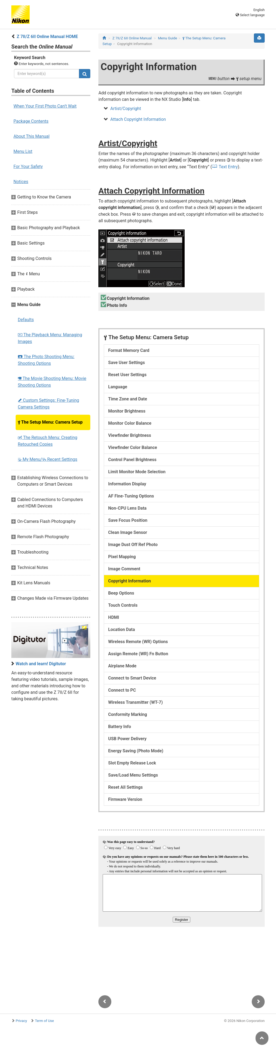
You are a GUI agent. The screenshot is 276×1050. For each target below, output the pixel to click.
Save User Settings (126, 362)
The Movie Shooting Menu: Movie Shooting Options (52, 382)
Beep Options (121, 593)
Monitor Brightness (126, 411)
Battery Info (119, 726)
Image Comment (124, 568)
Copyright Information (129, 581)
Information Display (127, 483)
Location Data (121, 629)
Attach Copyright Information (138, 119)
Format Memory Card (128, 350)
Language (117, 386)
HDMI (113, 617)
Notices (20, 181)
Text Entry (228, 166)
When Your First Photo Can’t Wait (45, 106)
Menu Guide (167, 38)
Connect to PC (122, 690)
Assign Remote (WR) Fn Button (138, 653)
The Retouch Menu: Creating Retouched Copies (47, 441)
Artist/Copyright (125, 108)
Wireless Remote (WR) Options (138, 641)
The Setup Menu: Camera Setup (50, 422)
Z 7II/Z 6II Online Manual (132, 38)
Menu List (22, 151)
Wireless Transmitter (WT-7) (135, 702)
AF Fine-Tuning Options (131, 496)
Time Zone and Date (127, 399)
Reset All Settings (125, 787)
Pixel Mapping (122, 556)
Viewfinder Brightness (129, 435)
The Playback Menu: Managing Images (50, 338)
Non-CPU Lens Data (127, 508)
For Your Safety (28, 166)
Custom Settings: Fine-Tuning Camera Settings (48, 404)
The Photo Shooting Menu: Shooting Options (46, 360)
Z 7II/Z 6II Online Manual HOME (47, 36)
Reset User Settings (127, 374)
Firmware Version (125, 799)
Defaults (26, 319)
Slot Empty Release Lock (132, 763)
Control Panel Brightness (132, 459)
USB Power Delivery (127, 738)
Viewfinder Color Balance (132, 447)
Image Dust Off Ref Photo (132, 544)
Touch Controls (122, 605)
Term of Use (44, 1021)
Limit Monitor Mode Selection (136, 471)
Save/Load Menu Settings (133, 775)
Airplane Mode (122, 665)
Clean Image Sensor (127, 532)
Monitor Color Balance (129, 423)
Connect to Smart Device (132, 678)
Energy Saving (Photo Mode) (135, 750)
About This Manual (31, 136)
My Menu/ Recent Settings (47, 459)
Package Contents (31, 121)
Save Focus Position (127, 520)
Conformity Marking (127, 714)
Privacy (21, 1021)
